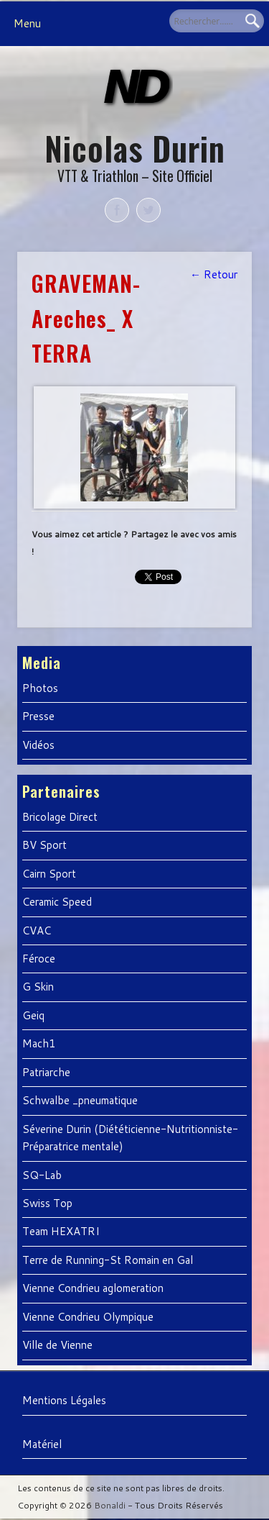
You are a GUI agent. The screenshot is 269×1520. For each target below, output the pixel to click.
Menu (27, 23)
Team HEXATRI (61, 1231)
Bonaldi (110, 1505)
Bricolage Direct (60, 816)
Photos (40, 688)
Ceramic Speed (57, 901)
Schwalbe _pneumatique (80, 1100)
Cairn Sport (49, 873)
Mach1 (39, 1043)
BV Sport (44, 844)
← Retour (213, 274)
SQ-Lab (42, 1175)
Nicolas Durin (134, 148)
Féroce (38, 958)
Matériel (42, 1444)
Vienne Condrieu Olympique (88, 1316)
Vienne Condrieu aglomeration (93, 1288)
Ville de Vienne (57, 1344)
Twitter (148, 210)
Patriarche (46, 1072)
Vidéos (38, 744)
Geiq (33, 1015)
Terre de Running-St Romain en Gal (107, 1260)
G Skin (38, 986)
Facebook (117, 210)
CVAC (36, 930)
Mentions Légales (64, 1400)
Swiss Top (47, 1203)
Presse (38, 716)
